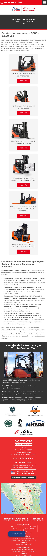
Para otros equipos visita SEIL (23, 478)
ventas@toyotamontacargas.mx (23, 465)
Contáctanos (17, 534)
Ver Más (23, 81)
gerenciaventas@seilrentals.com (23, 467)
